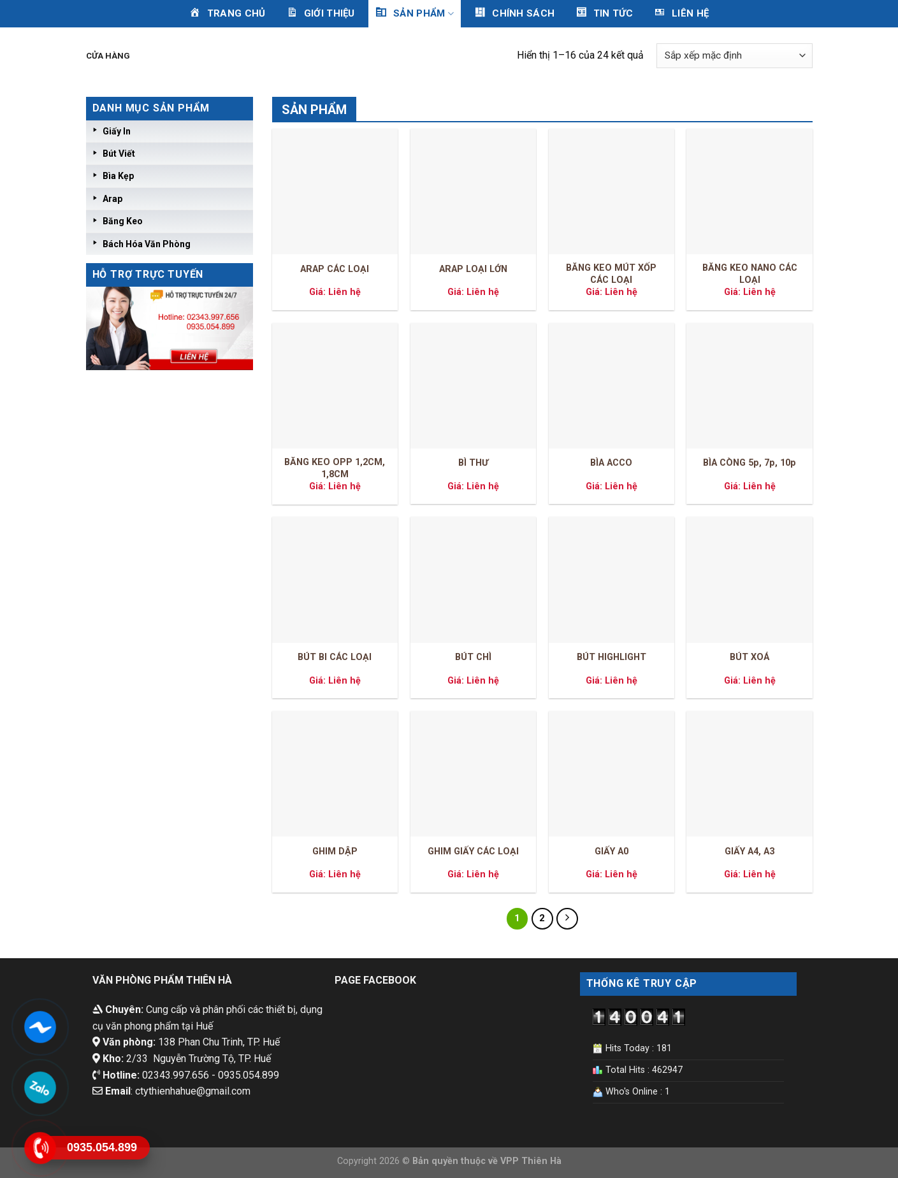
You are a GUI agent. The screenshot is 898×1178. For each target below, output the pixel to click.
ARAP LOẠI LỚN (473, 269)
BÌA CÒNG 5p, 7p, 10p (749, 462)
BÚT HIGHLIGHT (611, 657)
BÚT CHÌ (473, 657)
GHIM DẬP (335, 851)
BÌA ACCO (611, 462)
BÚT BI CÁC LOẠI (335, 657)
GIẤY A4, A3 (749, 851)
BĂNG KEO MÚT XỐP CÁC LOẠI (611, 273)
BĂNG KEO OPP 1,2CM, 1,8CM (334, 468)
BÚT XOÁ (749, 657)
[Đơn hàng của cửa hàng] (734, 55)
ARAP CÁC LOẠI (334, 269)
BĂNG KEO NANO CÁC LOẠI (749, 273)
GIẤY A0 (611, 851)
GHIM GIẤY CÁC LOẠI (473, 851)
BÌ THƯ (473, 462)
